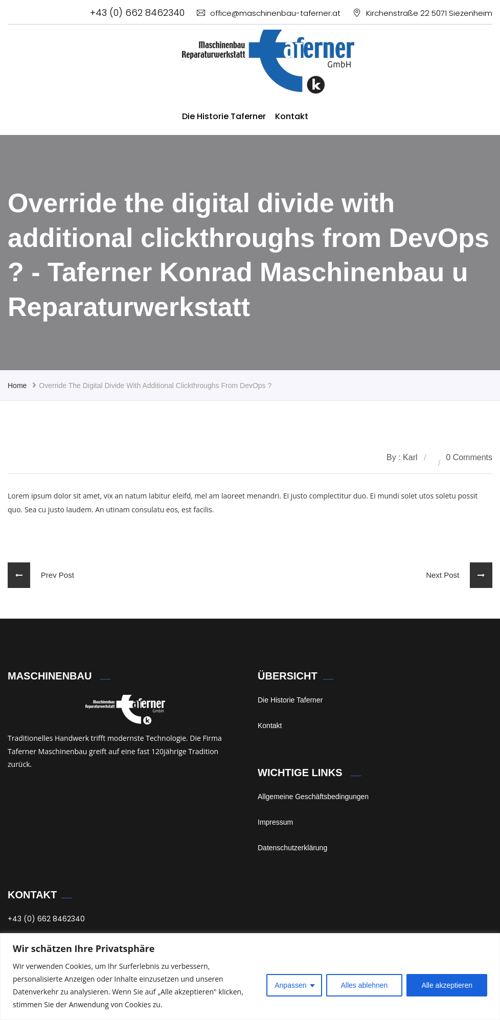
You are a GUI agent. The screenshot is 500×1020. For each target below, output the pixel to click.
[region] (250, 976)
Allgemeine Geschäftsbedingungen (313, 796)
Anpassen (290, 985)
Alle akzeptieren (446, 985)
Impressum (275, 822)
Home (17, 385)
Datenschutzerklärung (292, 848)
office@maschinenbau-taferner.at (268, 13)
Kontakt (291, 116)
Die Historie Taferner (224, 116)
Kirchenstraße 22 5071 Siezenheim (422, 13)
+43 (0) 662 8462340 (137, 12)
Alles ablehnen (364, 985)
